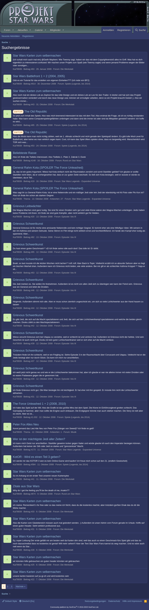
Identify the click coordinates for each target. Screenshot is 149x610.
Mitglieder (55, 30)
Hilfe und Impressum (132, 601)
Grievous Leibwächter (27, 206)
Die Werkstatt (67, 69)
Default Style (9, 601)
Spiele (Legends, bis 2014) (77, 84)
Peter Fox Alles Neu (26, 424)
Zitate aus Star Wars (26, 486)
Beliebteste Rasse (24, 153)
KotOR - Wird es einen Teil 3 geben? (36, 457)
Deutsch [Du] (26, 601)
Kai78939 (17, 69)
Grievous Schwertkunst (28, 223)
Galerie (39, 30)
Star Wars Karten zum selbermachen (37, 55)
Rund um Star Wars (72, 160)
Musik (73, 432)
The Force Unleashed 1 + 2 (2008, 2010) (39, 403)
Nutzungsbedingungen (95, 601)
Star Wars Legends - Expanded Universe (81, 181)
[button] (13, 30)
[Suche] (140, 30)
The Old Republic (30, 111)
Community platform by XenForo (74, 607)
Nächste (20, 586)
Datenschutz (114, 601)
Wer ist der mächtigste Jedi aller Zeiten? (39, 439)
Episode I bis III (69, 216)
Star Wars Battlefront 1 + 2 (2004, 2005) (39, 76)
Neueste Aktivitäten (11, 36)
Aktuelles (23, 30)
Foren (7, 30)
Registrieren (28, 36)
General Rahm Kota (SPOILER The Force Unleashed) (48, 167)
